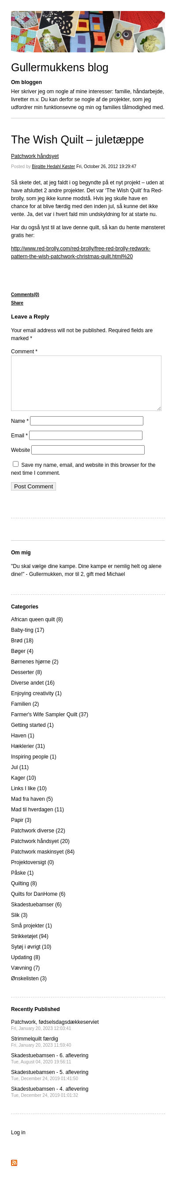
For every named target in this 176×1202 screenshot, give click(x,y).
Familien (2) (25, 714)
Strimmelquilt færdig (41, 1052)
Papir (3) (21, 831)
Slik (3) (19, 926)
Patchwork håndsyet (35, 156)
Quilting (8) (24, 894)
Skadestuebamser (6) (36, 915)
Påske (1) (22, 883)
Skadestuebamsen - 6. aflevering (49, 1069)
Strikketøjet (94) (30, 947)
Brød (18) (22, 651)
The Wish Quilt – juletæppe (77, 139)
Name (20, 432)
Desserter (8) (26, 683)
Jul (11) (20, 778)
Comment (24, 351)
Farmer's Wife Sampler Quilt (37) (49, 725)
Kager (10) (23, 788)
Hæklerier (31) (28, 757)
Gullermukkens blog (60, 67)
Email (19, 446)
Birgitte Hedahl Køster (53, 166)
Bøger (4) (22, 662)
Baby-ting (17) (27, 641)
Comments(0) (25, 294)
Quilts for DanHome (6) (38, 905)
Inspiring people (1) (33, 767)
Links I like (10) (29, 799)
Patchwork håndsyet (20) (40, 852)
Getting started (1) (32, 736)
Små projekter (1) (31, 936)
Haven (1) (22, 746)
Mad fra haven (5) (32, 809)
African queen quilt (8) (37, 630)
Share (17, 302)
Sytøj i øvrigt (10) (31, 957)
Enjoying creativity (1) (36, 704)
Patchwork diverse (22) (38, 841)
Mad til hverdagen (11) (37, 820)
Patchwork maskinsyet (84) (43, 862)
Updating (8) (25, 968)
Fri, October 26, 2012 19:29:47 (106, 166)
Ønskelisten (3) (29, 989)
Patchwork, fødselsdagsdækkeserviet (55, 1035)
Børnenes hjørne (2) (34, 672)
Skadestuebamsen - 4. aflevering (49, 1102)
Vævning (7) (25, 978)
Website (20, 461)
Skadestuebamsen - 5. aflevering (49, 1086)
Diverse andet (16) (33, 693)
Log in (18, 1143)
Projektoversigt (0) (32, 873)
